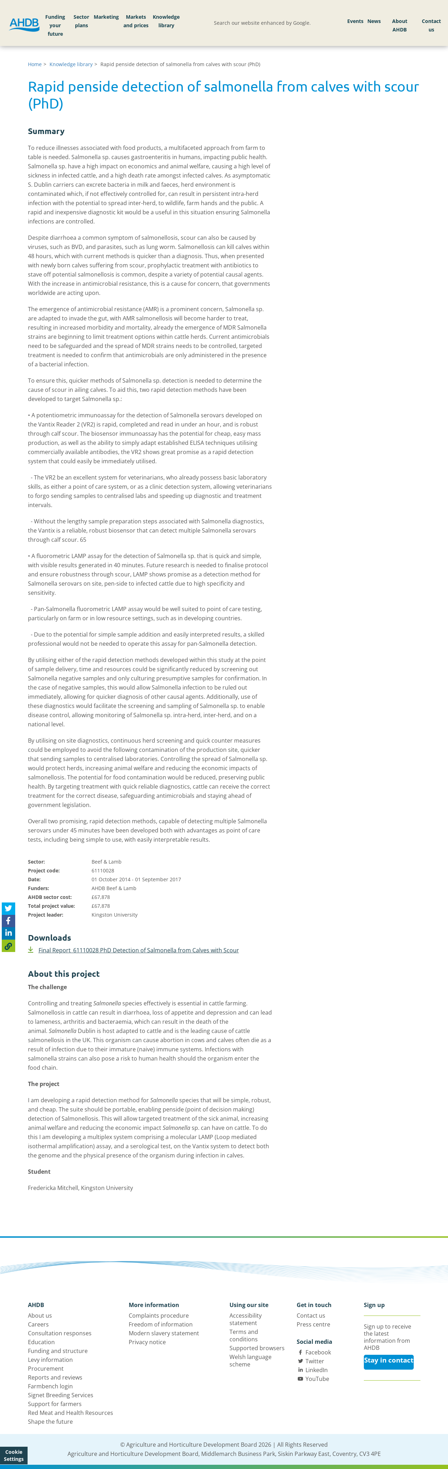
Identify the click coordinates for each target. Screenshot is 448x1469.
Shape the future (50, 1422)
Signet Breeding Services (60, 1395)
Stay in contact (388, 1360)
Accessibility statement (245, 1319)
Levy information (50, 1360)
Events (355, 21)
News (374, 21)
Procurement (46, 1368)
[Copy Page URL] (8, 946)
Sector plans (81, 21)
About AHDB (399, 25)
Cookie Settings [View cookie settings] (14, 1455)
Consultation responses (60, 1333)
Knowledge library (166, 21)
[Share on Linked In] (8, 933)
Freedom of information (161, 1324)
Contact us (431, 25)
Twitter (315, 1361)
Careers (38, 1324)
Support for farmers (55, 1404)
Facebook (318, 1352)
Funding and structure (58, 1351)
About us (40, 1315)
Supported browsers (257, 1348)
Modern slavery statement (164, 1333)
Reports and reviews (55, 1377)
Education (41, 1342)
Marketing (106, 16)
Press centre (313, 1324)
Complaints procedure (159, 1315)
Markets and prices (136, 21)
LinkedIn (317, 1370)
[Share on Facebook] (8, 921)
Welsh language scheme (250, 1360)
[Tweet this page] (8, 908)
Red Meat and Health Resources (70, 1413)
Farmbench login (50, 1386)
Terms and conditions (243, 1335)
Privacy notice (147, 1342)
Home (35, 64)
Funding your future (55, 25)
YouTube (317, 1379)
